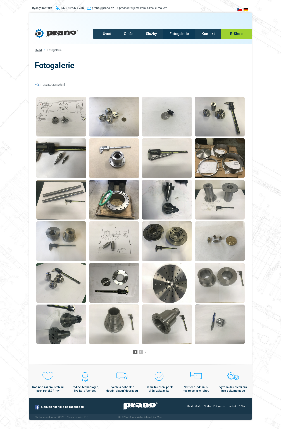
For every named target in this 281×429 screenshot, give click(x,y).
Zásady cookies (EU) (77, 417)
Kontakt (208, 34)
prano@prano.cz (103, 8)
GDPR (61, 417)
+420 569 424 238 (72, 8)
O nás (128, 34)
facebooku (76, 407)
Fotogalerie (179, 34)
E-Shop (236, 34)
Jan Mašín (158, 417)
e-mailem (161, 8)
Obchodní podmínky (45, 417)
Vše (37, 84)
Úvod (107, 34)
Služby (151, 34)
